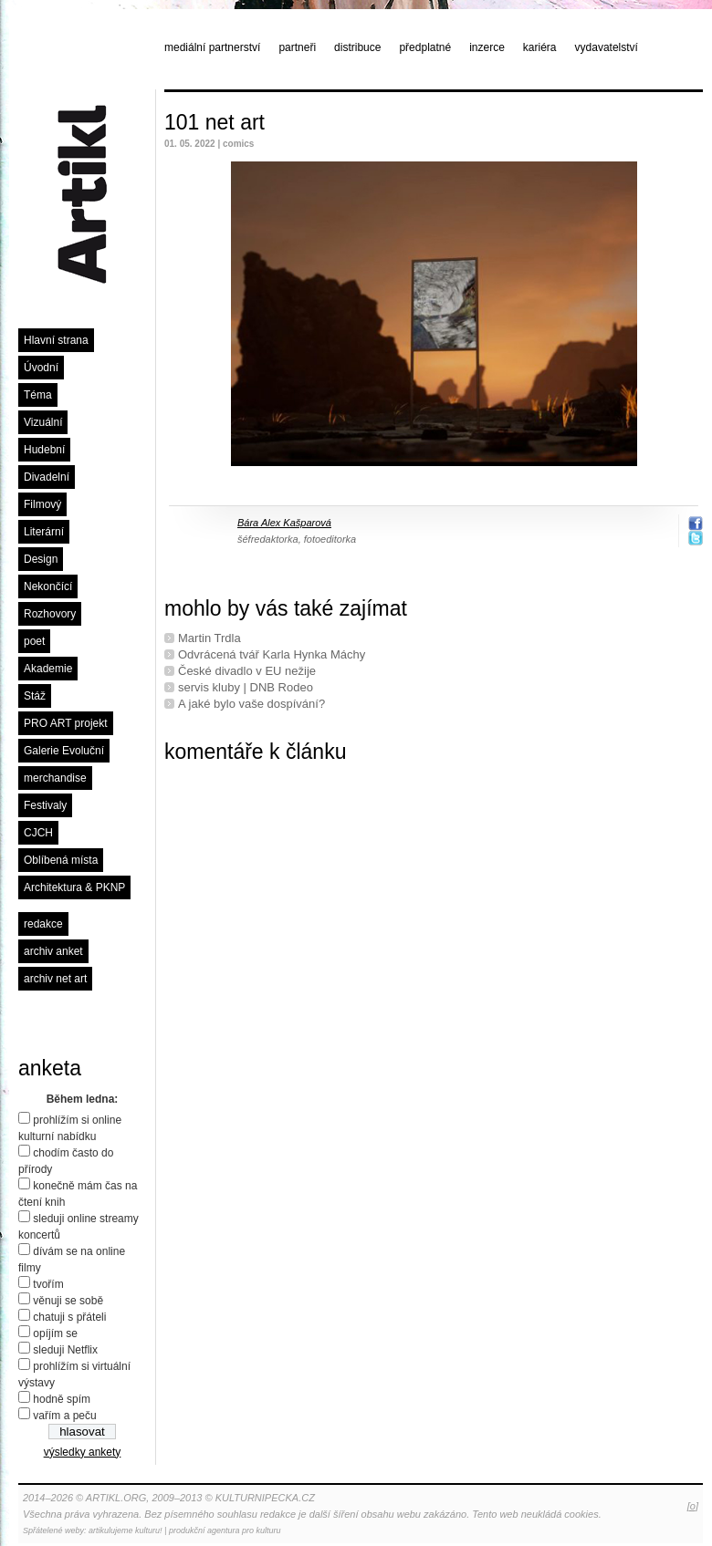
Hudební (44, 449)
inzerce (487, 47)
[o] (692, 1505)
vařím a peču (64, 1415)
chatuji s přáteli (69, 1317)
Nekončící (48, 586)
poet (34, 641)
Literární (44, 531)
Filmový (42, 504)
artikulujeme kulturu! (125, 1530)
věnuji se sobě (68, 1300)
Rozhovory (50, 613)
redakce (43, 924)
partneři (297, 47)
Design (41, 559)
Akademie (48, 668)
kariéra (540, 47)
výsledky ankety (82, 1452)
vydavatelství (606, 47)
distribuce (357, 47)
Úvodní (41, 367)
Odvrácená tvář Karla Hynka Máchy (271, 654)
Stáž (35, 696)
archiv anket (53, 951)
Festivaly (45, 805)
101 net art (214, 122)
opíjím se (55, 1333)
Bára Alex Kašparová (284, 522)
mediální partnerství (212, 47)
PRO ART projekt (66, 723)
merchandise (55, 778)
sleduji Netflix (65, 1350)
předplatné (425, 47)
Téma (38, 395)
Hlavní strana (56, 340)
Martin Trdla (209, 638)
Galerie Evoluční (64, 750)
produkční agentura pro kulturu (225, 1530)
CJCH (38, 832)
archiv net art (55, 978)
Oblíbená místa (61, 860)
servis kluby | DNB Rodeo (245, 687)
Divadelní (46, 477)
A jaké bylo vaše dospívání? (251, 704)
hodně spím (61, 1399)
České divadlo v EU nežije (247, 671)
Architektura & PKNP (74, 887)
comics (238, 144)
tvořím (48, 1284)
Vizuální (43, 422)
